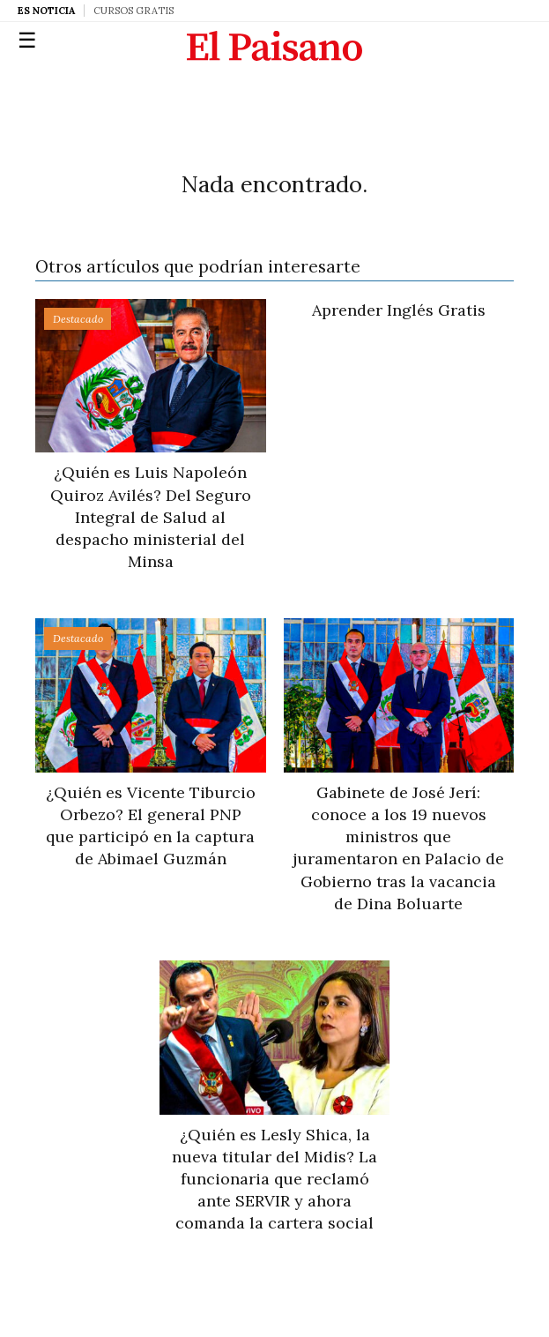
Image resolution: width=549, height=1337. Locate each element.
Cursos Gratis (133, 10)
